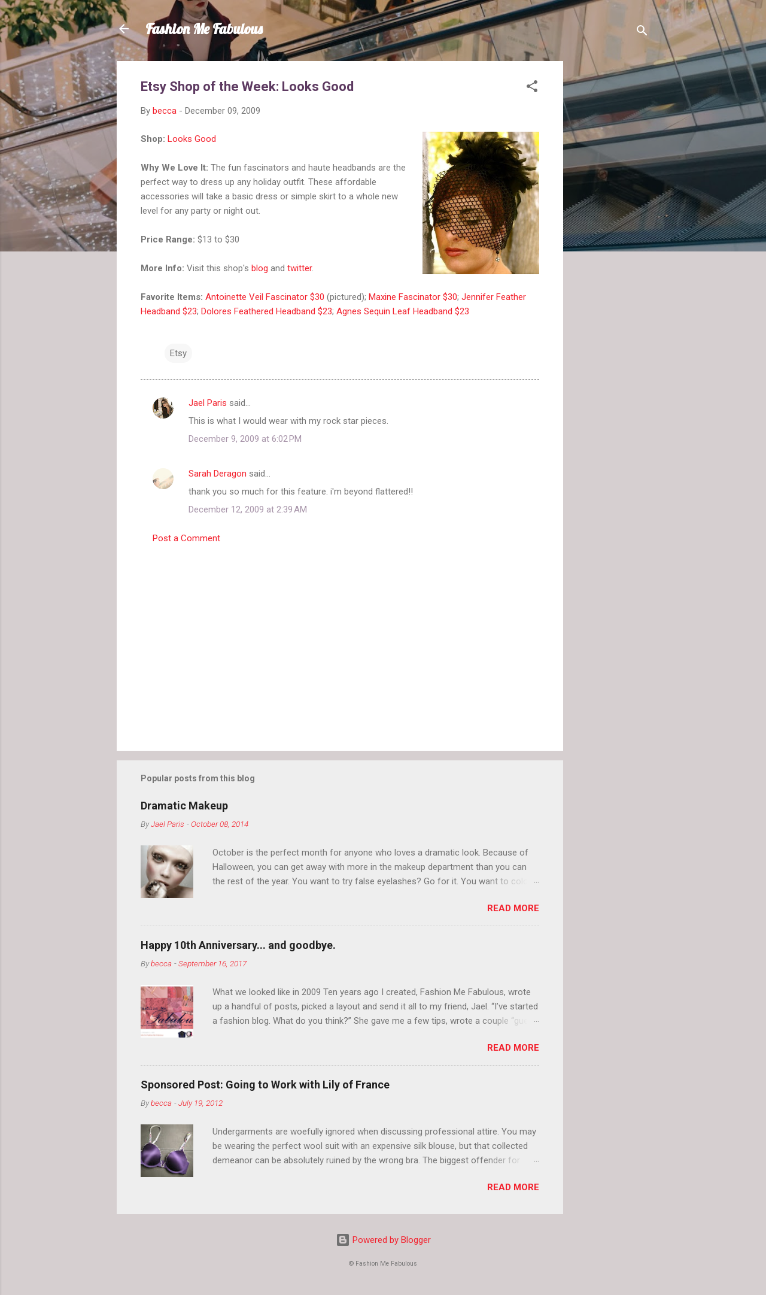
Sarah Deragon (218, 473)
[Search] (642, 32)
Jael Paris (208, 403)
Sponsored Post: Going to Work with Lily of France (265, 1084)
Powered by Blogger (383, 1240)
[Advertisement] (611, 240)
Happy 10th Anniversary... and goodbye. (238, 945)
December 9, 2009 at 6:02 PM (245, 438)
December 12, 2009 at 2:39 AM (248, 509)
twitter (299, 268)
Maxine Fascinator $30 (413, 297)
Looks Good (192, 139)
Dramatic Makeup (184, 805)
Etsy (178, 353)
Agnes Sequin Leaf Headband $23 (402, 311)
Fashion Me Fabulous (204, 29)
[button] (532, 88)
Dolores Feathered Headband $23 (266, 311)
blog (259, 268)
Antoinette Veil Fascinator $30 (264, 297)
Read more (513, 908)
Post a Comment (186, 538)
